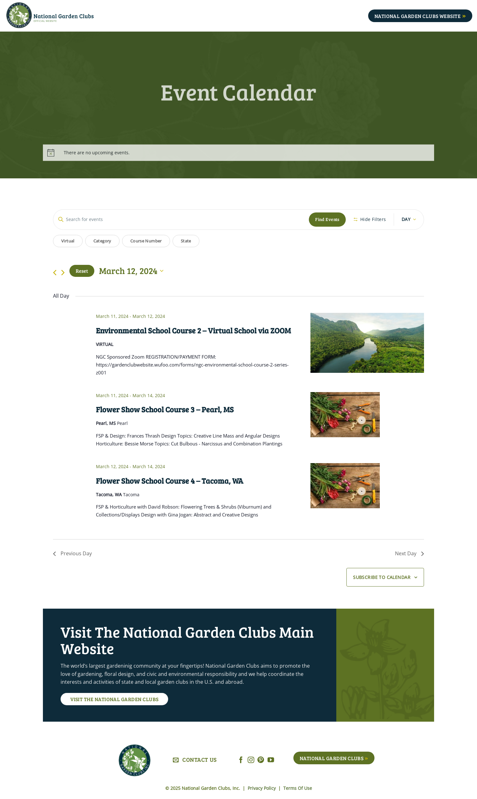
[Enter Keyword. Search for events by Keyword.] (181, 220)
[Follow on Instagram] (251, 760)
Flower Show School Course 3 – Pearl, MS (165, 409)
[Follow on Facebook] (241, 760)
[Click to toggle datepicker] (131, 271)
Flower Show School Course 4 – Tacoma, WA (169, 480)
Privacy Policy (262, 788)
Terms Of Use (297, 788)
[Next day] (63, 273)
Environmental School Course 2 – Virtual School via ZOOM (193, 330)
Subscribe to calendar (381, 577)
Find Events (327, 219)
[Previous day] (54, 273)
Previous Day (72, 553)
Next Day (409, 553)
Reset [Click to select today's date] (82, 270)
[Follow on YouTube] (271, 760)
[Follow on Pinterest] (260, 760)
